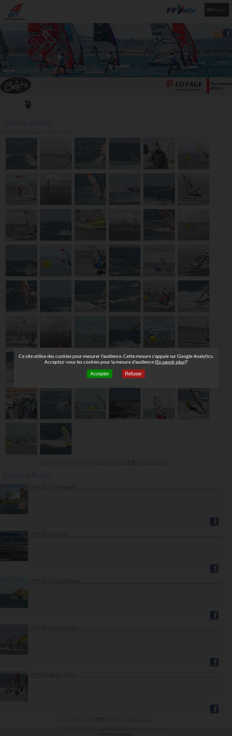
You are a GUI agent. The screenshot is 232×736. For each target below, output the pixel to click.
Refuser (133, 373)
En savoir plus (170, 362)
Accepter (99, 373)
